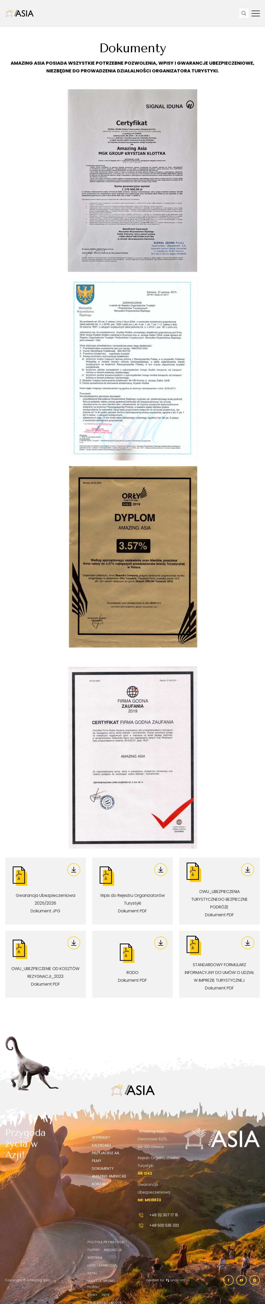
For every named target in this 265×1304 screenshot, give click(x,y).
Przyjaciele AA (105, 1153)
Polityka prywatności (107, 1242)
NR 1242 (145, 1173)
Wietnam (94, 1257)
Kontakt (100, 1184)
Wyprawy (101, 1137)
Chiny (92, 1295)
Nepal (92, 1273)
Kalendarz (101, 1145)
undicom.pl (177, 1280)
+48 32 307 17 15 (158, 1215)
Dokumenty (103, 1168)
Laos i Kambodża (102, 1265)
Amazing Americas (109, 1176)
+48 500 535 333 (158, 1225)
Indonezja (113, 1250)
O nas (97, 1129)
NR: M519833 (149, 1200)
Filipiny (93, 1250)
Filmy (96, 1160)
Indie (106, 1295)
